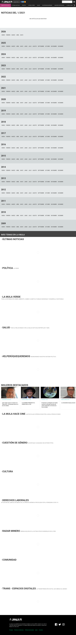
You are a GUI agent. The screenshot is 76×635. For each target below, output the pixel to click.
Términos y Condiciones (19, 630)
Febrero (8, 35)
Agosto (35, 46)
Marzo (13, 35)
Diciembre (60, 46)
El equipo (11, 630)
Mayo (21, 35)
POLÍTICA (24, 5)
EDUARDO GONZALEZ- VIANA (26, 399)
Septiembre (41, 46)
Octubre (47, 46)
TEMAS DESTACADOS (5, 5)
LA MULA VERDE (31, 5)
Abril (17, 35)
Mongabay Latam (45, 399)
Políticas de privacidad (29, 630)
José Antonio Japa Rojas (6, 399)
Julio (30, 46)
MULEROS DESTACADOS (59, 5)
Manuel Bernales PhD (65, 399)
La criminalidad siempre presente (68, 402)
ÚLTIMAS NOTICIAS (16, 5)
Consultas (41, 630)
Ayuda (36, 630)
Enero (3, 35)
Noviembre (54, 46)
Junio (25, 46)
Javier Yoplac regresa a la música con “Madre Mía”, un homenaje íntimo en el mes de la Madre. (10, 404)
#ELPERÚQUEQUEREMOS (47, 5)
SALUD (38, 5)
